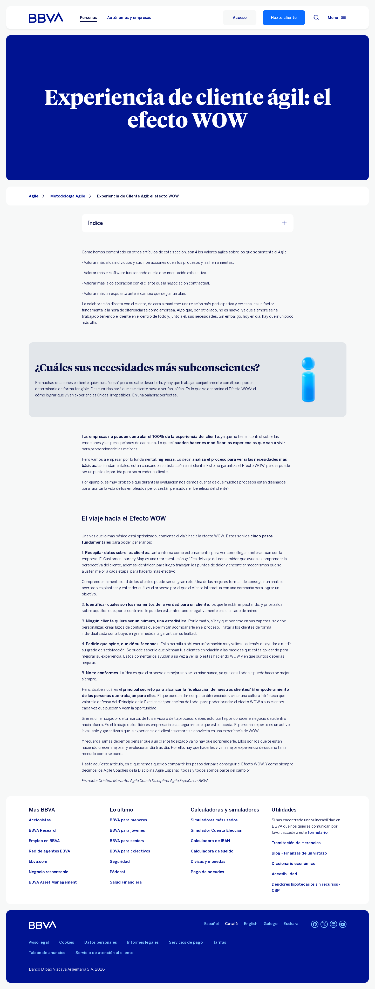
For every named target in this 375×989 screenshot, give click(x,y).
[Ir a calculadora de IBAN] (210, 841)
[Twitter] (324, 925)
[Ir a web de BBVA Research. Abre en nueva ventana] (43, 830)
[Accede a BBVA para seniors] (127, 841)
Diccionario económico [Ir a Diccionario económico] (293, 863)
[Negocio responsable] (48, 872)
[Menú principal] (337, 18)
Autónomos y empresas (129, 17)
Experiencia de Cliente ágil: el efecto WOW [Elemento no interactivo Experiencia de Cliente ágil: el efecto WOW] (138, 196)
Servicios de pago (186, 942)
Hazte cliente (284, 17)
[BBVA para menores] (128, 820)
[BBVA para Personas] (46, 17)
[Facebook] (314, 925)
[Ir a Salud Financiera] (126, 882)
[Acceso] (239, 17)
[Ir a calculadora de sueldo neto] (212, 851)
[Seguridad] (120, 861)
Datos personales (100, 942)
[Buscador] (316, 17)
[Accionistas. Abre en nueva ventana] (40, 820)
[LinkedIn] (333, 925)
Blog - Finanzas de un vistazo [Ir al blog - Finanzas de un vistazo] (299, 853)
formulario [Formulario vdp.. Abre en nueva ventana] (318, 832)
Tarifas (219, 942)
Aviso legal (39, 942)
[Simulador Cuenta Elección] (216, 830)
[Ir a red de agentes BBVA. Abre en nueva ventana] (49, 851)
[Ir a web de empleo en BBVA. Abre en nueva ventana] (44, 841)
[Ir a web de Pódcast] (117, 872)
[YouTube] (342, 925)
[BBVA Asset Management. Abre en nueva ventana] (53, 882)
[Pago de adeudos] (207, 872)
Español (211, 923)
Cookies (66, 942)
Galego (270, 923)
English (250, 923)
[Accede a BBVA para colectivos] (130, 851)
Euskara (291, 923)
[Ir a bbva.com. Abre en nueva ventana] (38, 861)
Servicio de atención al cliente (104, 952)
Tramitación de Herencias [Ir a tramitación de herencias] (296, 843)
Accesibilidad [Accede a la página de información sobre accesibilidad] (284, 874)
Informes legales (143, 942)
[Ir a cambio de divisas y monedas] (208, 861)
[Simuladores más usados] (214, 820)
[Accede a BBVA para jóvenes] (127, 830)
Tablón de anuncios (47, 952)
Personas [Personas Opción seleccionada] (88, 17)
